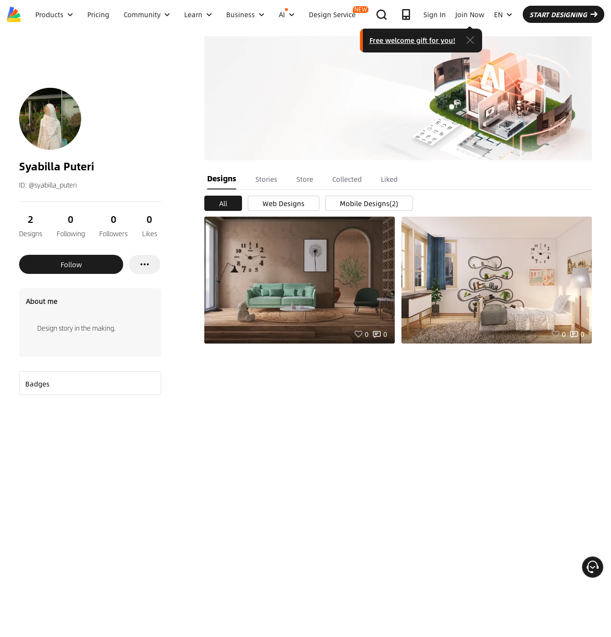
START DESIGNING (563, 14)
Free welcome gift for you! (412, 40)
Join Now (470, 14)
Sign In (434, 14)
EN (503, 14)
